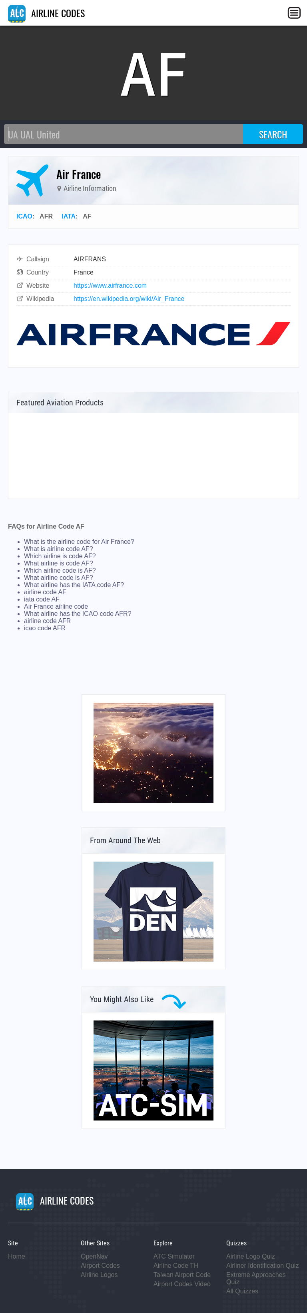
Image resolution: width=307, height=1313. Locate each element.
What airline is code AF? (58, 563)
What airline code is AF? (58, 577)
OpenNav (94, 1256)
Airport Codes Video (182, 1284)
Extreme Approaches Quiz (256, 1278)
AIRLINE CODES (46, 13)
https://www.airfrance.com (110, 285)
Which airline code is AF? (60, 570)
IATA (69, 216)
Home (16, 1256)
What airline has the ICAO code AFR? (78, 613)
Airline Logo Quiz (250, 1256)
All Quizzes (242, 1291)
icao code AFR (45, 628)
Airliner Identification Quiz (262, 1265)
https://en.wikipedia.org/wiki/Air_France (129, 298)
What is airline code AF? (58, 548)
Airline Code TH (176, 1265)
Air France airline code (56, 606)
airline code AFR (47, 620)
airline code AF (45, 592)
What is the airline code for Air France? (79, 541)
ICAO (24, 216)
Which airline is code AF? (60, 556)
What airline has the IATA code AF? (74, 584)
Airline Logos (99, 1274)
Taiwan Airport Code (182, 1274)
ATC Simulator (174, 1256)
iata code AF (42, 599)
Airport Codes (100, 1265)
